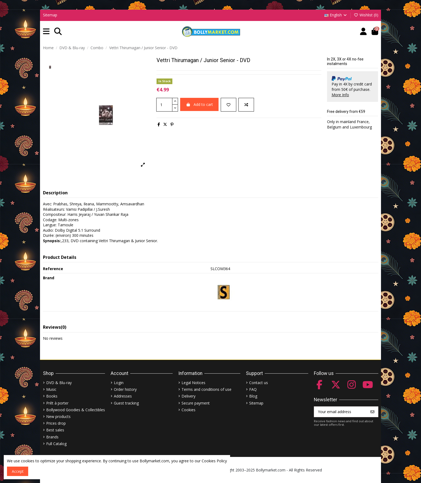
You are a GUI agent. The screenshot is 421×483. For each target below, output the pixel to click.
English (336, 14)
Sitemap (50, 14)
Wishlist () (366, 14)
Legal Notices (193, 382)
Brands (52, 436)
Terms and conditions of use (206, 389)
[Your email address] (340, 412)
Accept (18, 471)
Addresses (123, 396)
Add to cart (199, 104)
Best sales (55, 429)
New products (58, 416)
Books (51, 396)
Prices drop (56, 423)
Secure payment (196, 403)
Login (119, 382)
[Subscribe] (372, 412)
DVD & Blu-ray (59, 382)
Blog (253, 396)
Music (51, 389)
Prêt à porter (57, 403)
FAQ (253, 389)
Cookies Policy (214, 460)
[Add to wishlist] (228, 105)
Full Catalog (56, 443)
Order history (125, 389)
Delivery (188, 396)
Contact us (258, 382)
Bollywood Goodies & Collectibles (75, 409)
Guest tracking (126, 403)
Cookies (188, 409)
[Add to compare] (246, 105)
